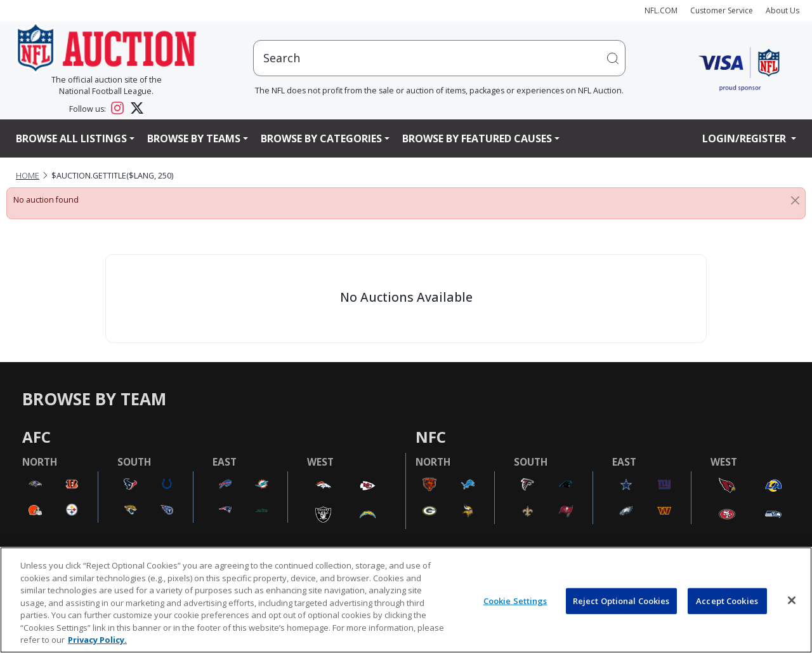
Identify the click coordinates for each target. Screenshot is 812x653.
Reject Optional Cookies (621, 600)
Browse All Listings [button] (71, 138)
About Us (782, 10)
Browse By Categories (321, 138)
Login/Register (745, 138)
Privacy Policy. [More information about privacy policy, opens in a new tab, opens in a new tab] (97, 639)
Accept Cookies (727, 600)
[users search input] (439, 58)
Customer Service (721, 10)
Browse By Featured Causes (477, 138)
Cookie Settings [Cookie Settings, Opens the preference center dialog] (515, 600)
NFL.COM (661, 10)
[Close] (795, 200)
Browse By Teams (193, 138)
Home (27, 175)
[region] (406, 600)
